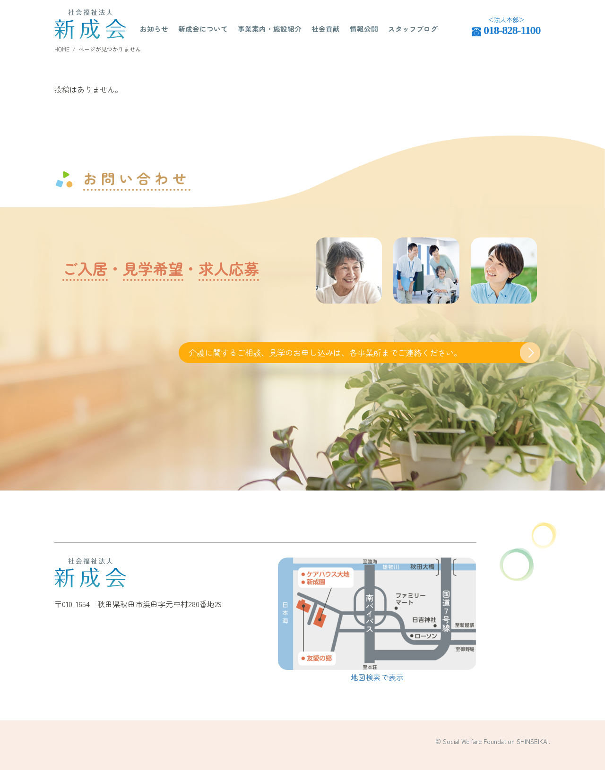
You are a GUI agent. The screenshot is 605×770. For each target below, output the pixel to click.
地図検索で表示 (377, 677)
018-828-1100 (512, 30)
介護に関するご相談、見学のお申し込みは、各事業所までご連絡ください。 (325, 352)
